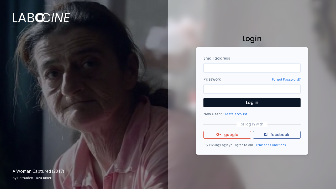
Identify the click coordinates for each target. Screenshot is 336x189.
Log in (252, 102)
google (227, 134)
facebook (276, 134)
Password (212, 79)
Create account (235, 114)
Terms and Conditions (270, 145)
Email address (216, 58)
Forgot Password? (286, 79)
